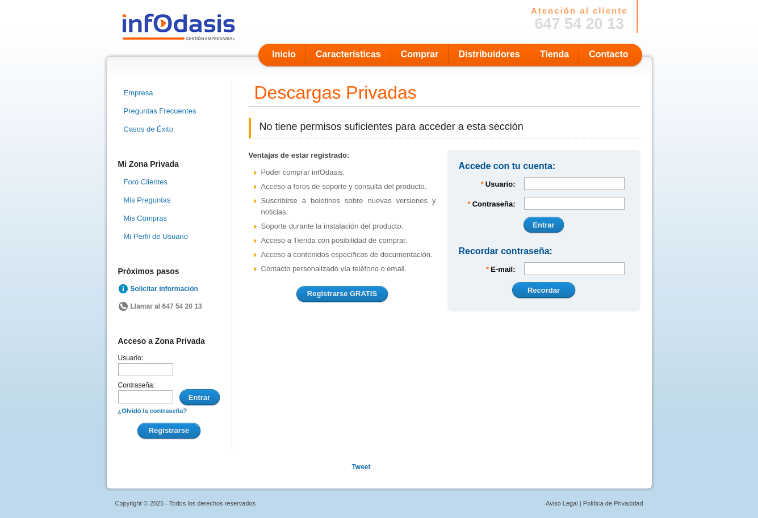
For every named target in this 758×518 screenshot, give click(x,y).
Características (348, 54)
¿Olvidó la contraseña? (152, 410)
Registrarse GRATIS (342, 293)
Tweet (360, 467)
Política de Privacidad (613, 503)
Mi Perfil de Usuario (156, 236)
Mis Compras (145, 218)
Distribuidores (489, 54)
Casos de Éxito (148, 129)
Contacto (608, 54)
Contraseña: (136, 385)
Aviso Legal (562, 503)
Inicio (284, 54)
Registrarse (169, 430)
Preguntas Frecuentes (160, 111)
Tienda (554, 54)
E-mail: (499, 269)
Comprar (420, 54)
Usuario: (131, 358)
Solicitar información (164, 289)
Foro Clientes (145, 182)
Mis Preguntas (147, 200)
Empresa (138, 93)
